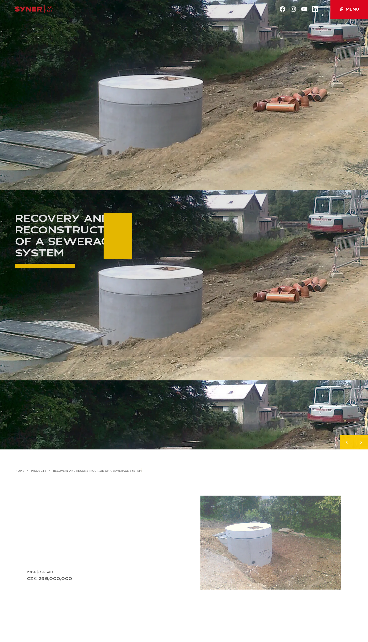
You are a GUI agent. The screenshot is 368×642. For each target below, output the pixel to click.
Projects (38, 471)
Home (19, 471)
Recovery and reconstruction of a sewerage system (97, 471)
